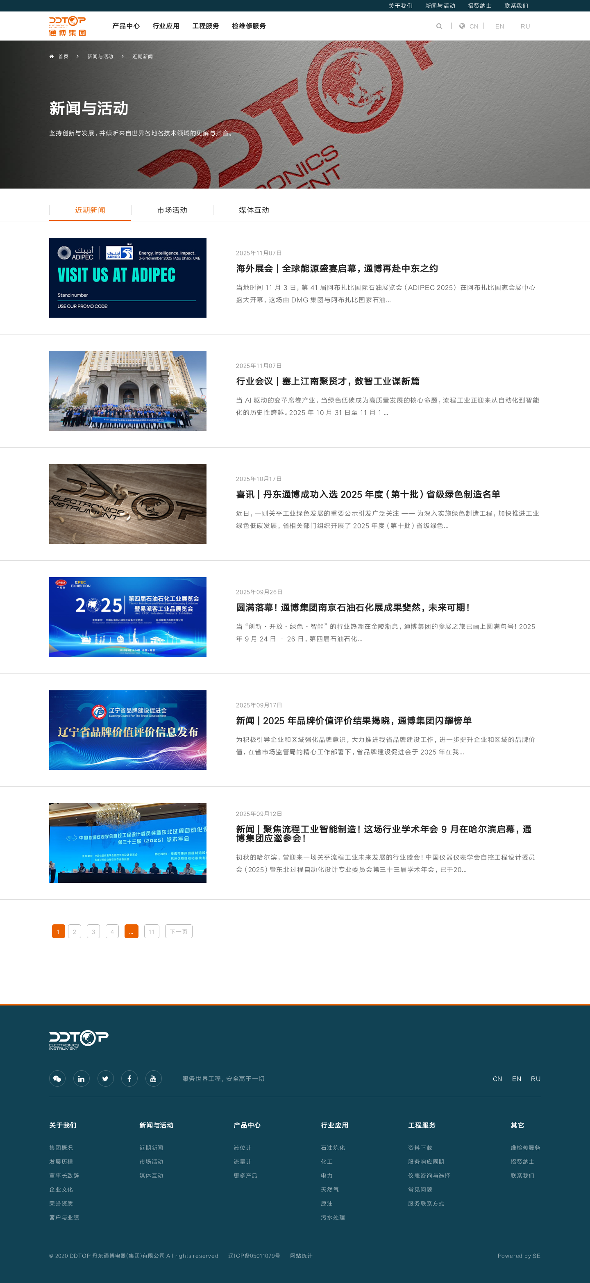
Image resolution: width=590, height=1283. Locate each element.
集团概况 (61, 1147)
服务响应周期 (426, 1161)
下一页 (179, 931)
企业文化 (61, 1189)
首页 (58, 56)
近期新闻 (142, 56)
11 (152, 931)
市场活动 (151, 1161)
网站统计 (301, 1255)
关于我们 (400, 6)
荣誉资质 (61, 1203)
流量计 (243, 1161)
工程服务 (206, 25)
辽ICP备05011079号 (254, 1255)
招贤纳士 (480, 6)
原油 (327, 1203)
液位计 (243, 1147)
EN (500, 26)
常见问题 (420, 1189)
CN (469, 26)
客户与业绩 (64, 1217)
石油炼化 (333, 1147)
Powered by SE (519, 1255)
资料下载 (420, 1147)
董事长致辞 (64, 1175)
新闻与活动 (440, 6)
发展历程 (61, 1161)
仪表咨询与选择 (429, 1175)
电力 (327, 1175)
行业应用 (166, 25)
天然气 (330, 1189)
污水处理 (333, 1217)
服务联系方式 (426, 1203)
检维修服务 (249, 25)
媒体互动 (151, 1175)
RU (526, 26)
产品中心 (126, 25)
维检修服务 (526, 1147)
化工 (327, 1161)
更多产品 (246, 1175)
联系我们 (516, 6)
